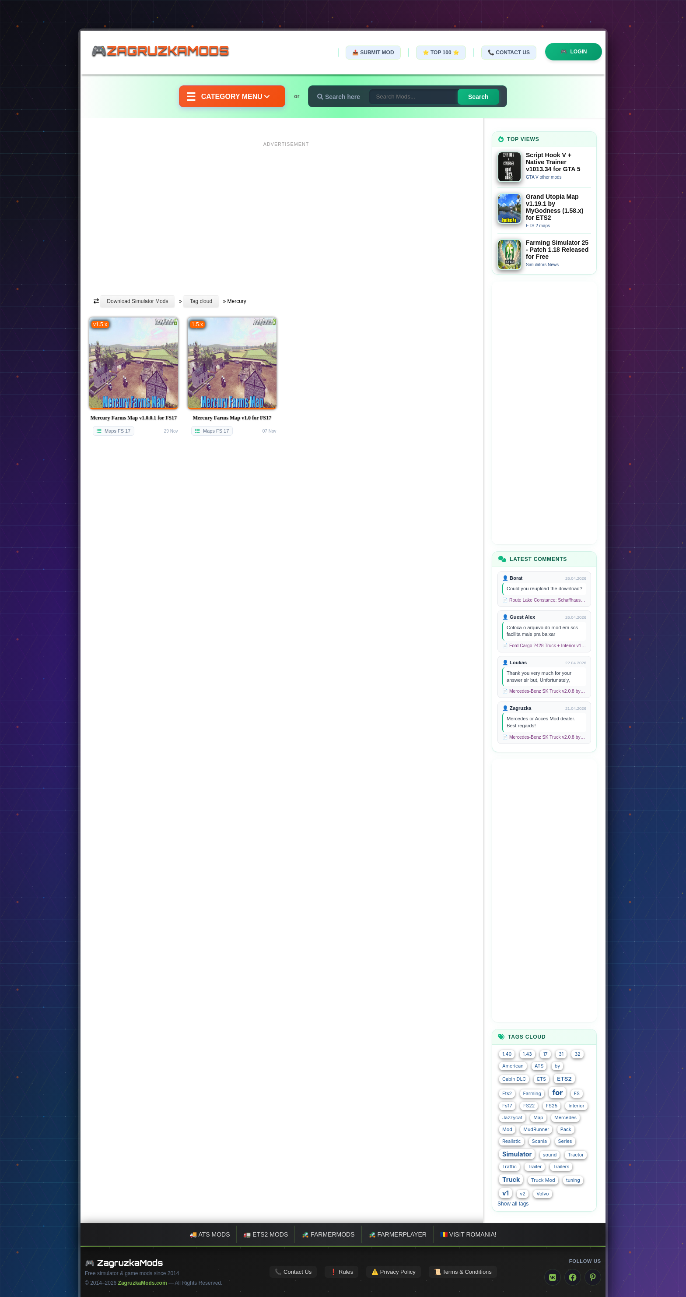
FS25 (551, 1106)
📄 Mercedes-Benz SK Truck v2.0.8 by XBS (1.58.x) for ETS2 (544, 691)
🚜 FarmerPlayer (397, 1234)
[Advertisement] (286, 211)
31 (561, 1054)
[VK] (552, 1277)
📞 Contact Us (509, 52)
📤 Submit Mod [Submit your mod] (373, 52)
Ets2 (507, 1093)
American (513, 1066)
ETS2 (564, 1078)
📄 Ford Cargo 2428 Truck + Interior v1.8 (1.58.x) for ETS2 (544, 645)
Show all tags (512, 1204)
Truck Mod (543, 1180)
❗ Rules (341, 1272)
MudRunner (536, 1129)
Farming (532, 1093)
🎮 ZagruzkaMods (124, 1263)
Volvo (542, 1194)
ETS (541, 1079)
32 (577, 1054)
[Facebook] (572, 1277)
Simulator (517, 1154)
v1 (505, 1193)
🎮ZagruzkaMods (165, 52)
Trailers (561, 1167)
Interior (576, 1106)
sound (550, 1155)
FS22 (529, 1106)
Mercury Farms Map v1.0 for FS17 (231, 418)
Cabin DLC (514, 1079)
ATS (539, 1066)
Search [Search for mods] (478, 96)
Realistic (511, 1141)
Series (565, 1141)
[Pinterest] (592, 1277)
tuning (573, 1180)
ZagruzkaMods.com (142, 1283)
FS (577, 1093)
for (557, 1092)
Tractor (576, 1155)
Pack (565, 1129)
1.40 (506, 1054)
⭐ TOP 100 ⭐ (441, 52)
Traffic (509, 1167)
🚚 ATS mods (209, 1234)
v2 (522, 1194)
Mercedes (565, 1118)
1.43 (527, 1054)
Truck (511, 1179)
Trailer (535, 1167)
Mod (507, 1129)
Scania (539, 1141)
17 (545, 1054)
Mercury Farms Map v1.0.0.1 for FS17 (133, 418)
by (557, 1066)
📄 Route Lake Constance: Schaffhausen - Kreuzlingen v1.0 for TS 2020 (544, 600)
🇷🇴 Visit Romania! (468, 1234)
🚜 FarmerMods (327, 1234)
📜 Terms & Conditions (463, 1272)
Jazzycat (512, 1118)
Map (538, 1118)
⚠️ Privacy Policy (393, 1272)
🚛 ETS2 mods (265, 1234)
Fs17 (507, 1106)
